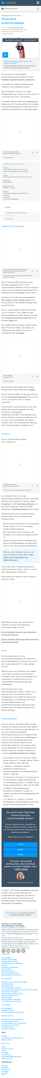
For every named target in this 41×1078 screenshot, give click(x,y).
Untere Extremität (10, 961)
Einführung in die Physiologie (14, 982)
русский (4, 1073)
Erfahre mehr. (23, 946)
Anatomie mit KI (9, 1029)
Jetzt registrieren (12, 913)
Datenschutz (7, 1058)
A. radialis (31, 390)
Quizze (20, 849)
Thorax (4, 965)
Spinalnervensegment (17, 397)
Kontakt (5, 1053)
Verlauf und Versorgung (16, 212)
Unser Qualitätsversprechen (14, 928)
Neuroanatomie (8, 971)
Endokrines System (10, 991)
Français (5, 1071)
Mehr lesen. (21, 869)
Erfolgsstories (8, 1027)
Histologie (6, 1005)
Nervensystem (8, 986)
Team (4, 1047)
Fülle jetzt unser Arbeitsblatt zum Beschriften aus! (18, 557)
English (5, 1065)
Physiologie (6, 978)
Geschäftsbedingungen (11, 1056)
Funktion (10, 215)
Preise (4, 1036)
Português (6, 1069)
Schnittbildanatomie (10, 973)
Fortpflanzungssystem (11, 1001)
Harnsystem (7, 997)
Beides (20, 854)
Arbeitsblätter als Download (14, 1023)
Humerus (14, 285)
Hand (12, 315)
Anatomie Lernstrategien (12, 1019)
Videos (20, 844)
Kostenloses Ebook (10, 1021)
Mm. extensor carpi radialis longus (16, 300)
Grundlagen (6, 957)
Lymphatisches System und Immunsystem (20, 990)
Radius (12, 320)
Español (5, 1067)
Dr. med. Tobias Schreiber (15, 27)
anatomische (32, 101)
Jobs (4, 1051)
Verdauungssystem (10, 995)
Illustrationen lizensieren (12, 1038)
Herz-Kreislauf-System (11, 988)
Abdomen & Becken (10, 967)
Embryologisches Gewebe (13, 1012)
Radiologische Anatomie (12, 975)
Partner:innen (7, 1049)
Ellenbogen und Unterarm (11, 15)
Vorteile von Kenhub (10, 1025)
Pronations (6, 504)
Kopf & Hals (6, 969)
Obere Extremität (9, 959)
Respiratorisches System (12, 993)
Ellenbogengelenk (20, 509)
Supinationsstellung (25, 504)
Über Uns (6, 1043)
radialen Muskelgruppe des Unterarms (18, 79)
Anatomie (6, 954)
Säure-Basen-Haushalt (11, 999)
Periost (21, 420)
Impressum (6, 1054)
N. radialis (20, 333)
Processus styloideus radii (16, 318)
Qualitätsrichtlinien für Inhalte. (22, 753)
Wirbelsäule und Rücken (12, 963)
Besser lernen (7, 1016)
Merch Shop (7, 1040)
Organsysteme (8, 1010)
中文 (3, 1075)
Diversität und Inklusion (12, 938)
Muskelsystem (8, 984)
